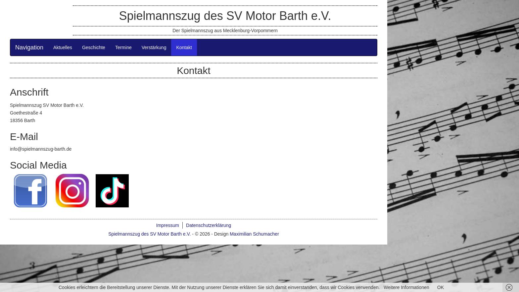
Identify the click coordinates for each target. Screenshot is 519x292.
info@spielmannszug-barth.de (40, 149)
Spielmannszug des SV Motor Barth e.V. (225, 16)
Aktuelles (62, 47)
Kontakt (184, 47)
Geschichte (93, 47)
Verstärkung (154, 47)
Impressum (167, 225)
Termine (123, 47)
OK (440, 287)
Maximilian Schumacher (254, 234)
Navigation (29, 47)
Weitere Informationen (406, 287)
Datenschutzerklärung (208, 225)
